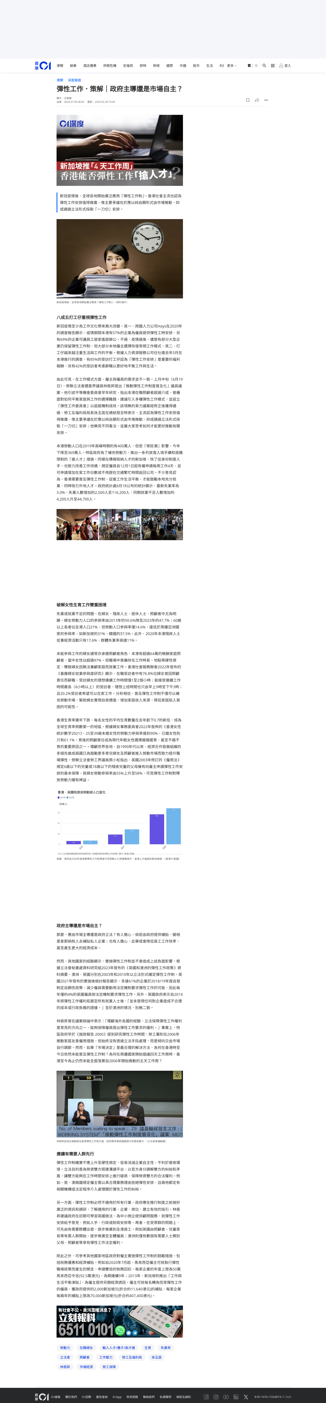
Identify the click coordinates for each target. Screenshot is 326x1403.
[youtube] (226, 1396)
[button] (247, 100)
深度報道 (74, 80)
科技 (223, 65)
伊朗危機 (109, 65)
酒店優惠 (89, 65)
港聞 (60, 65)
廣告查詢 (102, 1397)
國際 (169, 65)
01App (117, 1397)
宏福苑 (128, 65)
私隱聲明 (165, 1397)
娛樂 (73, 65)
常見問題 (132, 1397)
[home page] (43, 65)
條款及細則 (183, 1397)
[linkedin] (235, 1396)
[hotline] (120, 1322)
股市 (196, 65)
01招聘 (86, 1397)
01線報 (55, 1397)
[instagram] (216, 1396)
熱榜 (156, 65)
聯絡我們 (149, 1397)
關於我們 (71, 1397)
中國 (183, 65)
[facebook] (206, 1396)
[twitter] (245, 1396)
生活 (209, 65)
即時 (143, 65)
